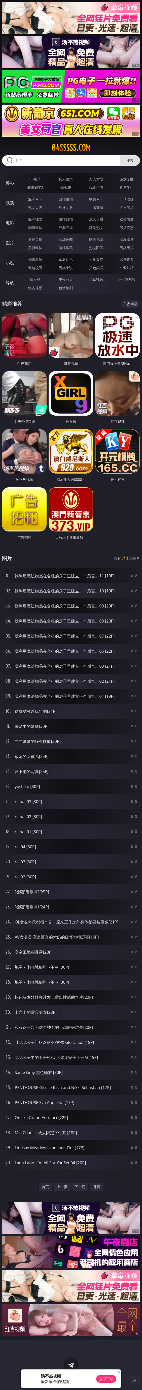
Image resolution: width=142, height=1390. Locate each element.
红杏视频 (35, 287)
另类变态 (127, 227)
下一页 (80, 1186)
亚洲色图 (66, 239)
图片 (10, 243)
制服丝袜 (35, 227)
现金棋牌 (96, 187)
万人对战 (96, 179)
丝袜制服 (66, 207)
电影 (10, 222)
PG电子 (35, 179)
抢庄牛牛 (127, 187)
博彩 (10, 182)
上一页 (62, 1186)
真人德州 (66, 179)
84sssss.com (71, 148)
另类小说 (66, 267)
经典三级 (66, 227)
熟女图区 (96, 247)
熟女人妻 (35, 207)
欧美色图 (96, 239)
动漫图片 (127, 239)
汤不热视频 (126, 279)
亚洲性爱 (35, 219)
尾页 (96, 1186)
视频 (10, 202)
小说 (10, 263)
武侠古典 (127, 259)
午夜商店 (66, 279)
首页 (45, 1186)
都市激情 (35, 259)
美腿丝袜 (35, 247)
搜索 (129, 160)
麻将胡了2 (35, 187)
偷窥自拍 (35, 239)
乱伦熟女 (96, 227)
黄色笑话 (96, 267)
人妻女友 (96, 259)
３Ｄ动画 (127, 199)
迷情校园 (35, 267)
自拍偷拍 (66, 199)
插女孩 (35, 279)
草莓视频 (96, 279)
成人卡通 (96, 219)
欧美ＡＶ (96, 199)
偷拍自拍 (66, 219)
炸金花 (65, 187)
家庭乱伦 (66, 259)
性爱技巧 (127, 267)
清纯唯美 (66, 247)
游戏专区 (127, 179)
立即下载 (106, 1378)
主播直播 (96, 207)
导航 (10, 283)
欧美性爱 (127, 219)
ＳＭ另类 (127, 207)
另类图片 (127, 247)
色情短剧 (66, 287)
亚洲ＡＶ (35, 199)
